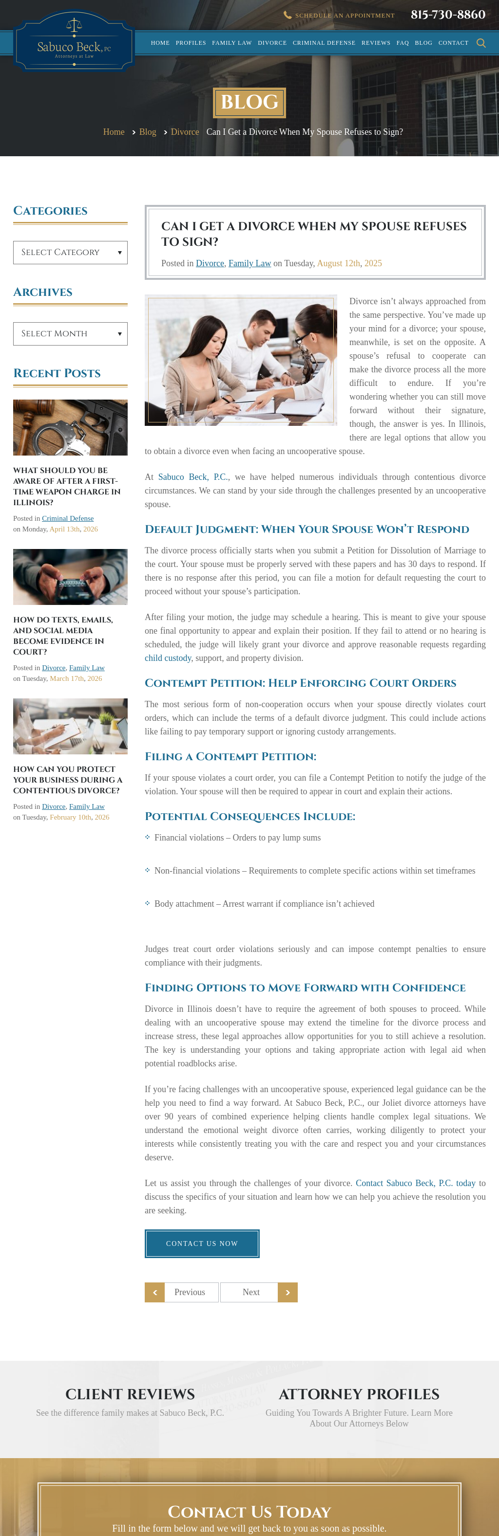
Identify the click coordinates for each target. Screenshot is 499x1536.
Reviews (376, 42)
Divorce (272, 42)
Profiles (191, 42)
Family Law (232, 42)
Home (160, 42)
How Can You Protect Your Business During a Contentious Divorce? (67, 780)
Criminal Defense (324, 42)
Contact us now (202, 1243)
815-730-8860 (448, 15)
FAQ (403, 42)
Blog (424, 42)
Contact (454, 42)
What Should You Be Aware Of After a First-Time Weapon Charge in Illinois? (67, 486)
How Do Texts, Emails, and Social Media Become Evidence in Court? (63, 636)
